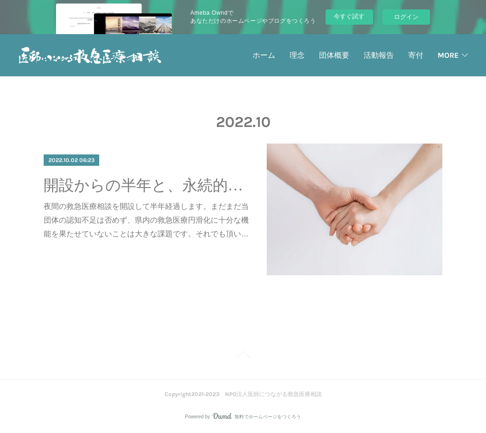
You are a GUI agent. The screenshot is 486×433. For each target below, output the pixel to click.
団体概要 (334, 55)
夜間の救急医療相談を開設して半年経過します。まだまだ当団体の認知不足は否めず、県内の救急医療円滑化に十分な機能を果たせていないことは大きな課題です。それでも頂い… (146, 220)
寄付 (415, 55)
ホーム (263, 55)
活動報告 (379, 55)
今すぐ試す (349, 16)
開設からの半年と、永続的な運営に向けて (147, 185)
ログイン (406, 16)
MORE (448, 55)
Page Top (243, 356)
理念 (297, 55)
